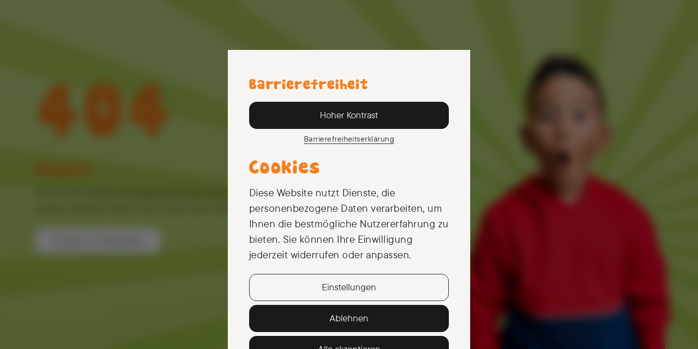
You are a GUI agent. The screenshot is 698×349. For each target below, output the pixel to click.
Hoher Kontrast (349, 115)
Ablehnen (349, 318)
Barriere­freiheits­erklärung (349, 138)
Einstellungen (349, 287)
